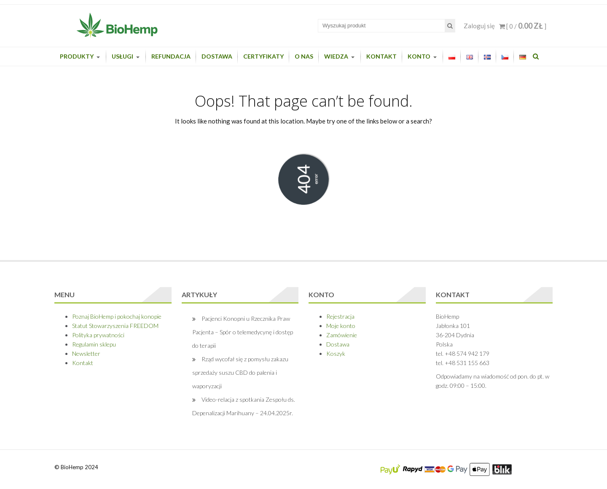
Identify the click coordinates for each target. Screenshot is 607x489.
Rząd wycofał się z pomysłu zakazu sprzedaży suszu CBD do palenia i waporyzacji (240, 372)
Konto (419, 56)
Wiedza (336, 56)
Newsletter (86, 353)
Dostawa (216, 56)
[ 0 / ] (522, 26)
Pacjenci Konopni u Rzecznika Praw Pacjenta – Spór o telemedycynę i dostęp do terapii (242, 332)
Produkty (77, 56)
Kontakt (381, 56)
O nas (304, 56)
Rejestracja (340, 316)
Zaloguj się (479, 26)
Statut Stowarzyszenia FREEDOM (115, 325)
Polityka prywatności (98, 335)
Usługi (122, 56)
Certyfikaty (263, 56)
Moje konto (340, 325)
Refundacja (171, 56)
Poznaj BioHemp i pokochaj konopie (116, 316)
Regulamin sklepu (94, 344)
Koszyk (335, 353)
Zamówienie (341, 335)
